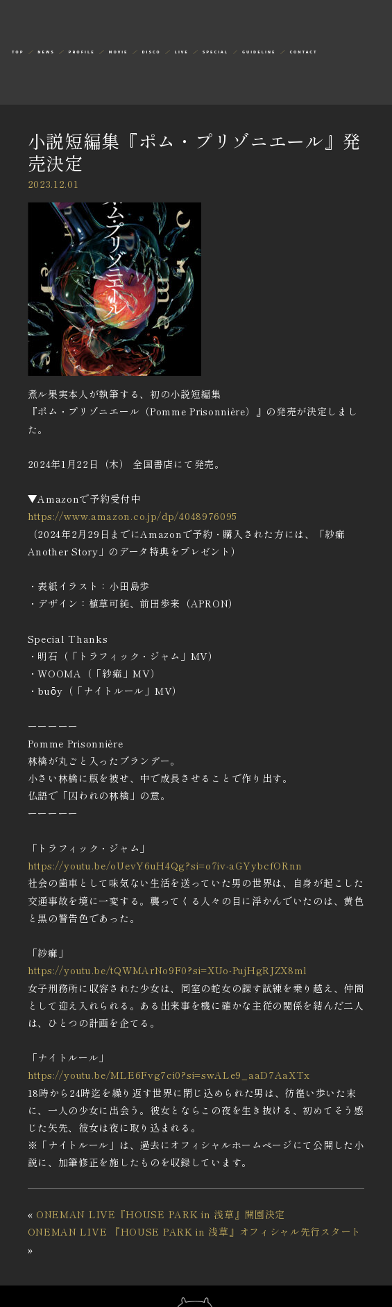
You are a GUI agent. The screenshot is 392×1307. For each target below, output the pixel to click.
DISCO (151, 52)
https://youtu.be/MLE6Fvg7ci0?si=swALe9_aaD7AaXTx (169, 1075)
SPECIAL (215, 52)
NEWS (45, 52)
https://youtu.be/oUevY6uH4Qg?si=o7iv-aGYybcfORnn (165, 865)
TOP (18, 52)
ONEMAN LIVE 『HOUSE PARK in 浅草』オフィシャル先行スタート (194, 1231)
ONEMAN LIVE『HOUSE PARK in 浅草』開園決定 (160, 1214)
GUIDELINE (259, 52)
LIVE (182, 52)
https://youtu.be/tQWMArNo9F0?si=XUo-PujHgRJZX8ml (168, 970)
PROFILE (82, 52)
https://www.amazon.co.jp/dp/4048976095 (133, 516)
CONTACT (303, 52)
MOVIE (118, 52)
